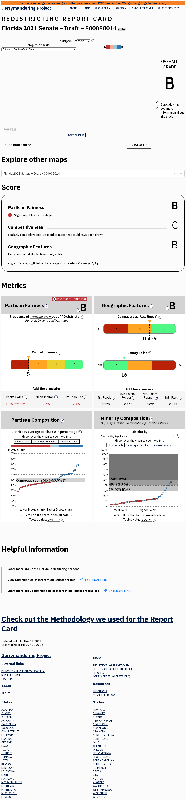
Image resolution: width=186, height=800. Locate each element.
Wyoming (99, 797)
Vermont (99, 778)
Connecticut (10, 731)
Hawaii (6, 746)
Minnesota (8, 789)
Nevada (97, 717)
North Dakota (102, 738)
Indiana (6, 757)
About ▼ (75, 8)
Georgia (7, 742)
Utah (96, 775)
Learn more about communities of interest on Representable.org (53, 591)
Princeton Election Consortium (23, 671)
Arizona (6, 717)
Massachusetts (11, 782)
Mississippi (9, 793)
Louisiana (8, 771)
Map (87, 8)
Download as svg (69, 443)
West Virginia (102, 789)
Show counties (76, 134)
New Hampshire (103, 720)
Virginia (98, 782)
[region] (76, 92)
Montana (99, 709)
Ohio (96, 742)
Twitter (7, 678)
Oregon (98, 749)
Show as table (22, 443)
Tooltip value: (67, 41)
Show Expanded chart (45, 443)
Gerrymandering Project (26, 8)
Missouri (7, 797)
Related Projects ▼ (170, 8)
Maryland (7, 778)
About (5, 693)
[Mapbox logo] (11, 129)
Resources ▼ (103, 8)
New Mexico (100, 728)
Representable (11, 675)
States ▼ (120, 8)
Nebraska (99, 713)
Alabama (7, 709)
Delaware (7, 735)
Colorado (8, 728)
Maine (5, 775)
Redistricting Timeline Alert (112, 669)
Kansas (6, 764)
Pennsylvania (102, 753)
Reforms (98, 672)
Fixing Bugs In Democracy (149, 3)
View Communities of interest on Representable (42, 580)
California (8, 724)
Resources (100, 691)
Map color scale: (38, 45)
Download (140, 144)
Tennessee (100, 767)
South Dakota (102, 764)
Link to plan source (16, 145)
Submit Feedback (142, 8)
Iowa (4, 760)
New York (99, 731)
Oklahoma (99, 746)
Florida (6, 738)
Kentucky (7, 767)
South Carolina (103, 760)
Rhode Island (101, 757)
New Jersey (100, 724)
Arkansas (7, 720)
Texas (97, 771)
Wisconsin (100, 793)
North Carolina (103, 735)
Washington (101, 786)
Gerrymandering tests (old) (111, 676)
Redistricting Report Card (111, 665)
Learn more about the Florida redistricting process (43, 569)
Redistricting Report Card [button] (57, 18)
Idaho (5, 749)
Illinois (6, 753)
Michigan (7, 786)
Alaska (6, 713)
